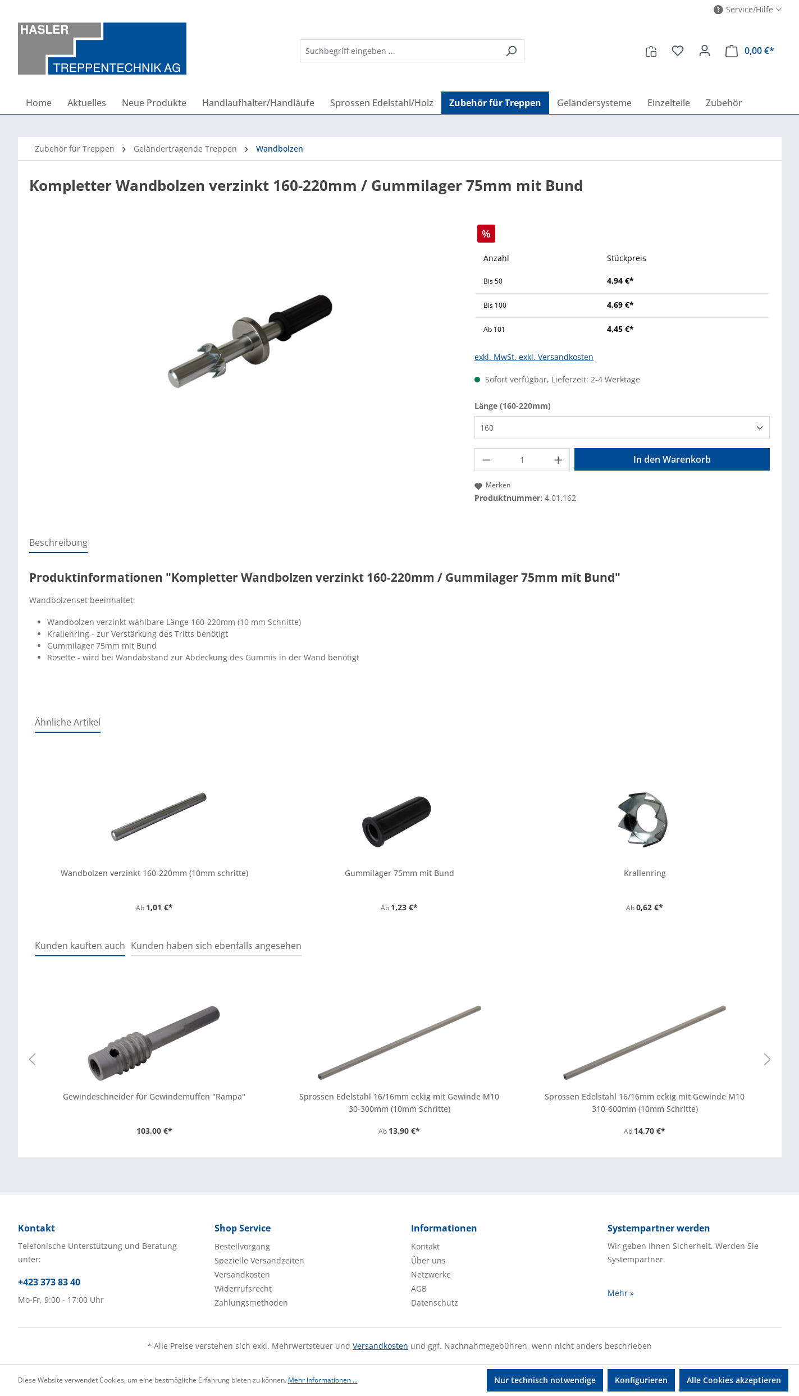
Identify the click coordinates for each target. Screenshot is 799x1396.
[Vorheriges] (32, 1060)
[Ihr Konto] (704, 50)
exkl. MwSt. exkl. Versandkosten (533, 357)
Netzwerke (431, 1274)
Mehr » (621, 1293)
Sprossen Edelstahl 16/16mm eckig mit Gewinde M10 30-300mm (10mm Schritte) (399, 1102)
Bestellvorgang (242, 1246)
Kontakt (425, 1246)
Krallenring (645, 873)
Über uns (428, 1260)
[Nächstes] (767, 1060)
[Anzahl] (522, 459)
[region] (240, 345)
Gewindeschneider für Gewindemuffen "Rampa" (154, 1096)
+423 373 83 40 (49, 1282)
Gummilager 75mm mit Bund (399, 873)
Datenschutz (434, 1302)
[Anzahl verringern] (486, 459)
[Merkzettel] (677, 50)
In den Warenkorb (672, 459)
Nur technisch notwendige (545, 1380)
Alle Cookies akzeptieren (734, 1380)
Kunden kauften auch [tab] (80, 945)
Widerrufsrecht (243, 1288)
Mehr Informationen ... (323, 1380)
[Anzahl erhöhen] (558, 459)
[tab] (58, 543)
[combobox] (399, 50)
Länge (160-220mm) (512, 405)
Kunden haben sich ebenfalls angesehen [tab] (216, 945)
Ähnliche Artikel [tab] (68, 722)
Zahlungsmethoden (251, 1302)
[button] (748, 9)
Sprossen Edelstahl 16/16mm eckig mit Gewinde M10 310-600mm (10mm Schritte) (645, 1102)
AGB (419, 1288)
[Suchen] (511, 50)
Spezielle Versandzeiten (259, 1260)
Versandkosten (242, 1274)
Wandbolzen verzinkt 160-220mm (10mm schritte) (154, 873)
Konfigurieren (641, 1380)
